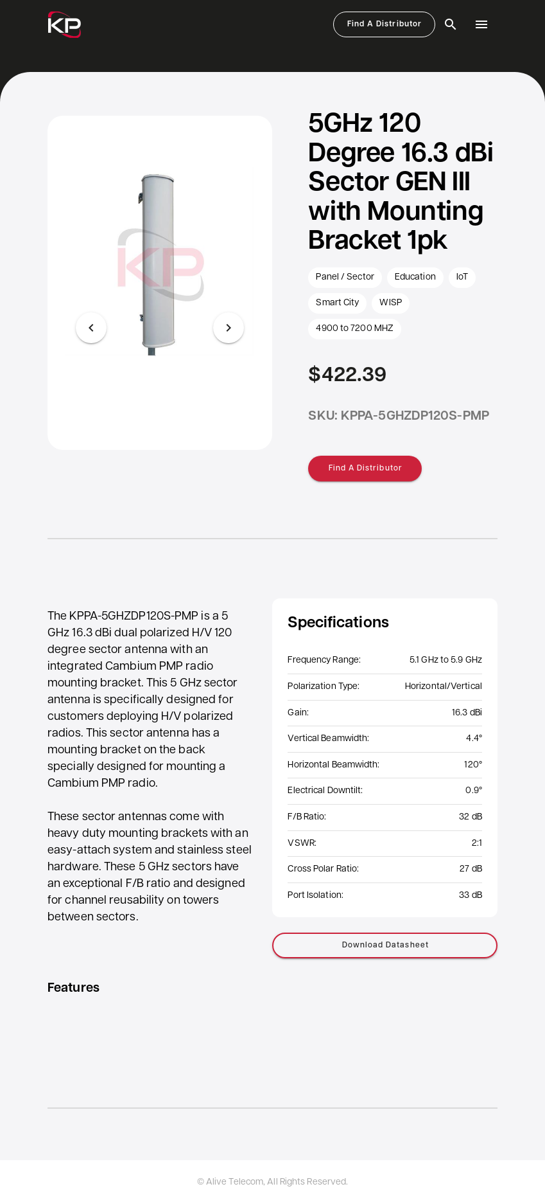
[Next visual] (228, 327)
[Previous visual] (91, 327)
